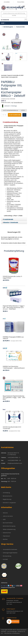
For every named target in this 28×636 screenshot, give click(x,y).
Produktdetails (8, 219)
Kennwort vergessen (9, 502)
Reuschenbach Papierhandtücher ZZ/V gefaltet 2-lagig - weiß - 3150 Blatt (14, 397)
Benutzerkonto (7, 496)
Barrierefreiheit (8, 523)
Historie (5, 513)
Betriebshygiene (8, 27)
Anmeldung (6, 493)
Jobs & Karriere (8, 516)
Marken (5, 539)
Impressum (6, 536)
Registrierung (7, 499)
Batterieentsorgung (9, 526)
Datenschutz (7, 533)
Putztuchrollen (20, 27)
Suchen (14, 15)
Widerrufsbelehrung (9, 529)
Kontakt (5, 559)
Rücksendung (7, 556)
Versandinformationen (10, 549)
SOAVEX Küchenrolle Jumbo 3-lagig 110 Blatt (12, 277)
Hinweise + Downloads (10, 222)
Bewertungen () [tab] (14, 232)
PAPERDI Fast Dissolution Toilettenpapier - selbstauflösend (13, 367)
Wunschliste (20, 2)
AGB (4, 519)
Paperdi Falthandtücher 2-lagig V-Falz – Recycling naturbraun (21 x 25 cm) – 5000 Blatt (14, 307)
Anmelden (7, 2)
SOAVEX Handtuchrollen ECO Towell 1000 (12, 427)
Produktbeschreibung (10, 122)
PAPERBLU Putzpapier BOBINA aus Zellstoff (13, 337)
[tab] (14, 122)
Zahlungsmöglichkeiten (10, 553)
